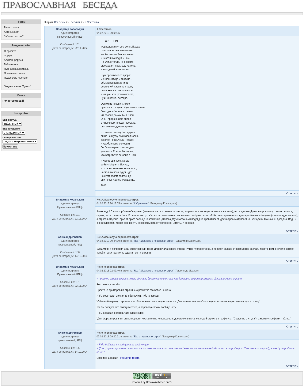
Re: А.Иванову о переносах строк (153, 240)
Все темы (59, 22)
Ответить (292, 193)
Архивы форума (13, 60)
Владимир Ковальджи (70, 29)
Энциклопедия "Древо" (17, 86)
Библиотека (11, 64)
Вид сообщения (11, 128)
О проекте (10, 51)
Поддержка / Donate (15, 77)
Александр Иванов (70, 237)
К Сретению (92, 22)
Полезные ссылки (14, 73)
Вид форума (9, 120)
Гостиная (75, 22)
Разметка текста (130, 357)
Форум (8, 55)
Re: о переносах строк (147, 336)
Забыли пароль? (14, 36)
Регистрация (11, 27)
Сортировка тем (12, 137)
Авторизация (11, 31)
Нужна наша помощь (16, 68)
